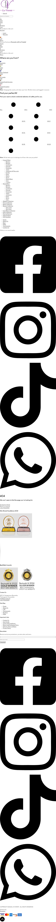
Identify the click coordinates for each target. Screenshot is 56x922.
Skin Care (8, 209)
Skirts (7, 177)
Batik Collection (7, 204)
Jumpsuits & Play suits (12, 171)
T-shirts (8, 182)
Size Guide (6, 622)
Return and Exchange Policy (11, 625)
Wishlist (5, 612)
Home (4, 219)
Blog (4, 223)
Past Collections (7, 214)
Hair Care (9, 207)
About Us (5, 221)
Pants (7, 174)
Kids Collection (7, 212)
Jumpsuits (9, 195)
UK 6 (36, 109)
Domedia (2, 911)
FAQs (4, 224)
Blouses (8, 163)
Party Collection (7, 202)
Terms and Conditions (9, 623)
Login (4, 33)
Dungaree (9, 168)
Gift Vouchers (7, 217)
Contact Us (6, 227)
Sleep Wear (9, 179)
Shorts (7, 176)
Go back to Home (5, 504)
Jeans (7, 169)
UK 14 (34, 132)
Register (5, 34)
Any (12, 109)
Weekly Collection (8, 201)
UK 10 (34, 121)
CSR (4, 609)
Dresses (8, 166)
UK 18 (34, 144)
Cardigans (9, 165)
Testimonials (6, 226)
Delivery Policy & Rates (9, 626)
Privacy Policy (7, 628)
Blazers (8, 161)
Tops (7, 180)
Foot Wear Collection (9, 210)
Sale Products (7, 215)
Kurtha (8, 172)
